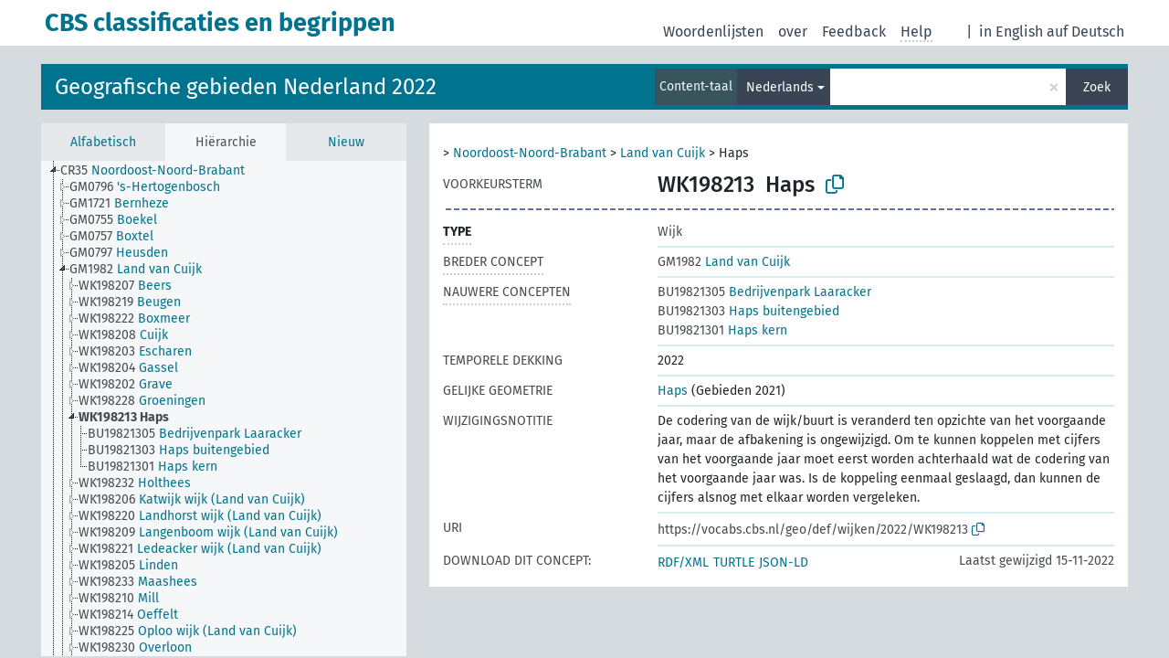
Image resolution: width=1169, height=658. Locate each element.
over (792, 31)
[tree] (223, 408)
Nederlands (780, 87)
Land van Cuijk (662, 153)
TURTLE (733, 562)
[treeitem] (160, 171)
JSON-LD (783, 562)
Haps (673, 390)
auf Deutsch (1085, 31)
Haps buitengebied (748, 311)
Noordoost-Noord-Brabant (529, 153)
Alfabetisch (103, 142)
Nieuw (346, 142)
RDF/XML (683, 562)
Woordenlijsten (713, 31)
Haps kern (722, 330)
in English (1011, 31)
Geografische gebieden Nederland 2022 (246, 87)
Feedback (854, 31)
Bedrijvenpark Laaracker (764, 292)
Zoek (1097, 87)
